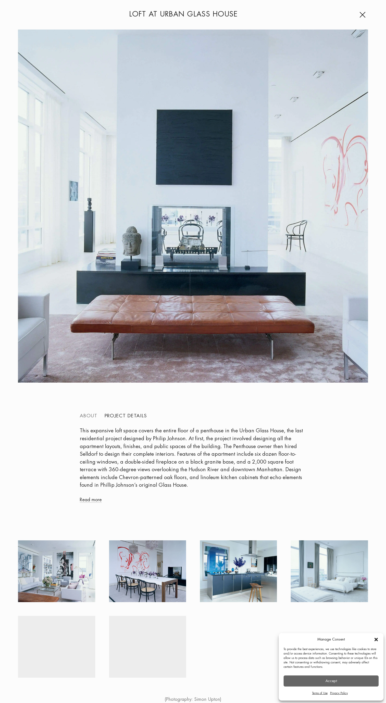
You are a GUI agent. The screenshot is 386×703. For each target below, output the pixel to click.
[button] (376, 639)
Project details (126, 416)
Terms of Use (320, 693)
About (88, 416)
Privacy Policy (339, 693)
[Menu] (363, 15)
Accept (331, 681)
